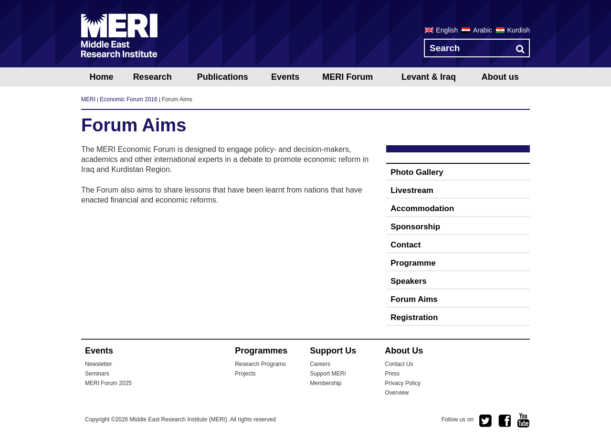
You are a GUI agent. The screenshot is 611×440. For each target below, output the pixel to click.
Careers (320, 364)
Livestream (411, 190)
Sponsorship (415, 226)
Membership (325, 383)
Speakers (408, 281)
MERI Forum (347, 77)
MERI (119, 35)
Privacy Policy (403, 383)
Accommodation (422, 208)
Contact (405, 244)
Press (392, 373)
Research (152, 77)
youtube (523, 420)
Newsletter (98, 364)
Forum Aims (414, 299)
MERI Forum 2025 (108, 383)
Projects (245, 373)
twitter (485, 421)
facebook (504, 421)
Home (101, 77)
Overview (397, 392)
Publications (222, 77)
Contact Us (399, 364)
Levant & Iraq (428, 77)
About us (500, 77)
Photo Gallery (416, 172)
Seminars (97, 373)
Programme (412, 263)
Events (285, 77)
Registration (414, 317)
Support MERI (328, 373)
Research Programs (260, 364)
